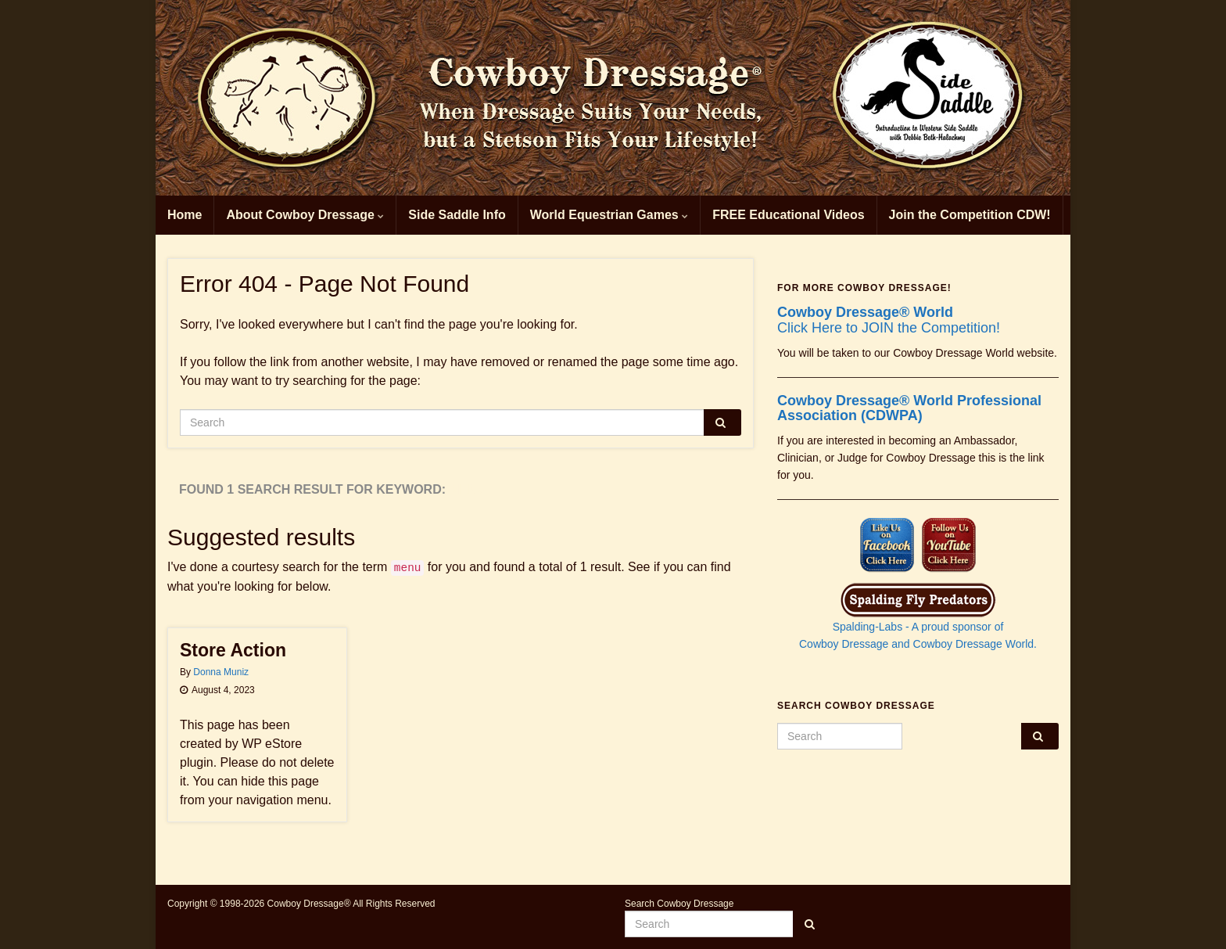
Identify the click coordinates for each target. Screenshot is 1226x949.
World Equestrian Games (609, 214)
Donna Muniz (221, 672)
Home (184, 214)
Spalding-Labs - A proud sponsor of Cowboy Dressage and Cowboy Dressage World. (918, 621)
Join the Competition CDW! (970, 214)
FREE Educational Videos (788, 214)
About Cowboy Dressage (305, 214)
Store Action (233, 650)
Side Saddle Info (456, 214)
